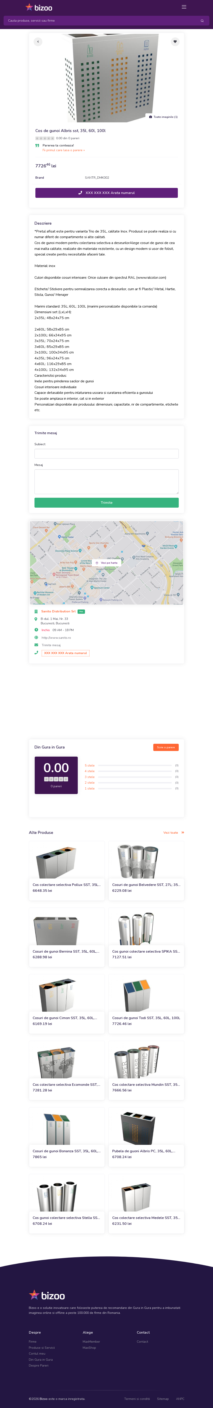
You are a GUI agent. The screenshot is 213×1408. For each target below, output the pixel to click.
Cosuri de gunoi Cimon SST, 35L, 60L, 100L (63, 1018)
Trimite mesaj (51, 645)
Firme (33, 1342)
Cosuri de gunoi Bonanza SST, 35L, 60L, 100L (65, 1151)
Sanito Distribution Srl (59, 611)
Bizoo (44, 1399)
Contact (142, 1342)
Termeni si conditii (137, 1399)
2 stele (90, 782)
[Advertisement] (106, 702)
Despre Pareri (38, 1365)
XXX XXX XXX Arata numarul (106, 192)
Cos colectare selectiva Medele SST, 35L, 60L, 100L (146, 1218)
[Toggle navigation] (184, 7)
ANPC (180, 1399)
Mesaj (38, 465)
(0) (177, 765)
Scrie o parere (166, 747)
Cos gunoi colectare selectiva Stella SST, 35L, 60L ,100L (66, 1218)
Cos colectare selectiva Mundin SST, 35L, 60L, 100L (146, 1084)
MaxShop (89, 1348)
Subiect (39, 444)
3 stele (90, 777)
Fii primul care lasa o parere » (64, 150)
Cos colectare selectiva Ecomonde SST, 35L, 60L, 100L (65, 1084)
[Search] (99, 20)
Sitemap (163, 1399)
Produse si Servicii (42, 1348)
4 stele (90, 771)
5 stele (90, 765)
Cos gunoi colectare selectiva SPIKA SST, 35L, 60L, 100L (146, 951)
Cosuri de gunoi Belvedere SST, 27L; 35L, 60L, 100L (146, 885)
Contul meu (37, 1353)
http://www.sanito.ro (56, 638)
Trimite (106, 502)
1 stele (90, 788)
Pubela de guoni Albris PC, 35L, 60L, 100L (142, 1151)
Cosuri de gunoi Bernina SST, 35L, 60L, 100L (65, 951)
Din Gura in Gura (41, 1360)
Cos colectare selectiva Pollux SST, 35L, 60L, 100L (66, 885)
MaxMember (91, 1342)
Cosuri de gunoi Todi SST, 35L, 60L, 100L (146, 1017)
